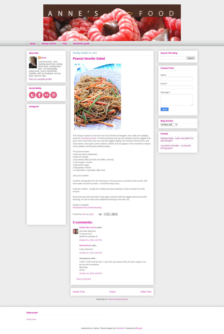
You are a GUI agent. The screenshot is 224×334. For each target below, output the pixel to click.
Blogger (139, 328)
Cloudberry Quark (88, 138)
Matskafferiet (85, 245)
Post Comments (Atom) (118, 299)
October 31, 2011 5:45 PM (90, 253)
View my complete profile (40, 79)
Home (33, 43)
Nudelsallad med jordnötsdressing (87, 207)
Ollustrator (120, 328)
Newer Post (79, 291)
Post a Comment (84, 279)
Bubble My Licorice (88, 227)
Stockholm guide (81, 43)
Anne (43, 58)
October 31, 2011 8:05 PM (90, 273)
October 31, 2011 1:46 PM (90, 240)
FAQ (64, 43)
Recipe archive (49, 43)
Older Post (145, 291)
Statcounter (31, 319)
